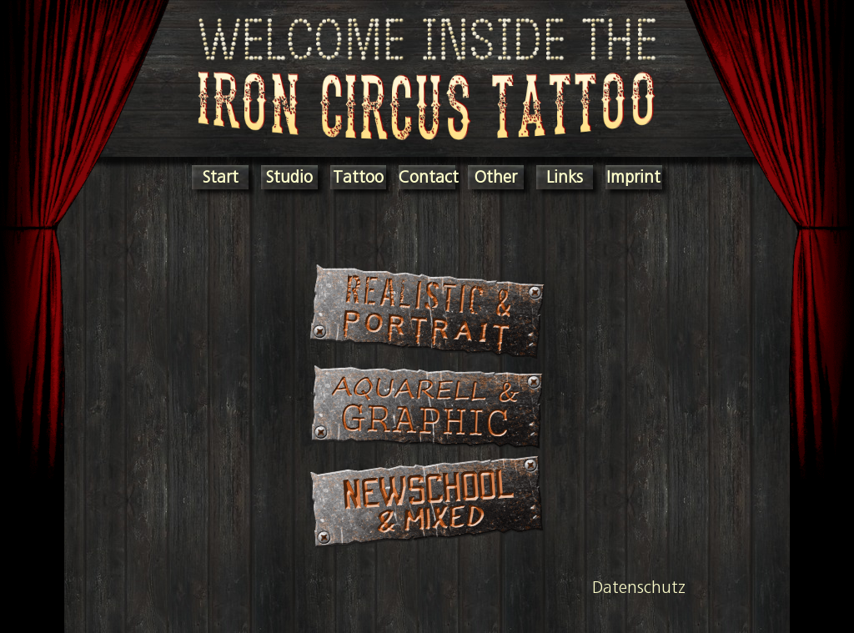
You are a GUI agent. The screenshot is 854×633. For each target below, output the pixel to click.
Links (564, 176)
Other (496, 176)
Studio (289, 176)
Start (221, 176)
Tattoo (358, 176)
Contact (429, 176)
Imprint (633, 176)
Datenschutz (639, 586)
